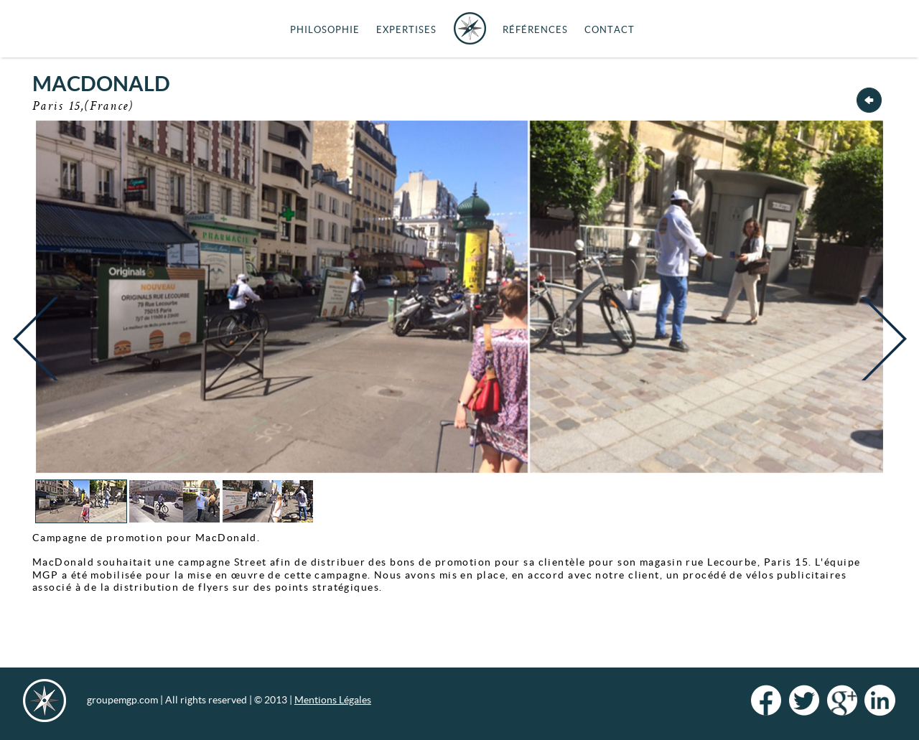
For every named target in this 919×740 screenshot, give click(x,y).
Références (535, 29)
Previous (38, 350)
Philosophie (325, 29)
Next (880, 350)
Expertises (406, 29)
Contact (609, 29)
